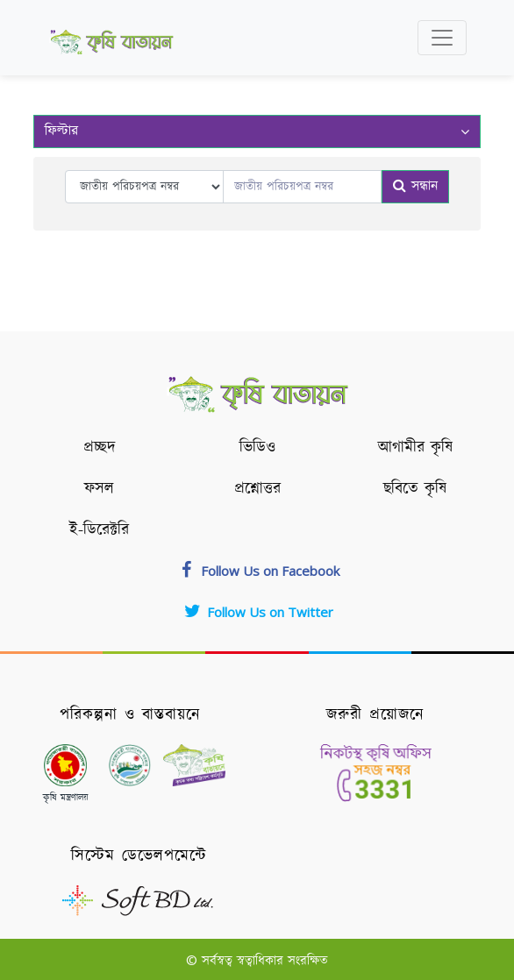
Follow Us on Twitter (257, 612)
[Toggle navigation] (442, 37)
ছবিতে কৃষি (414, 489)
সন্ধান (415, 186)
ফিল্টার (257, 131)
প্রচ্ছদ (99, 448)
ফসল (99, 489)
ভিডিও (257, 448)
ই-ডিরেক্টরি (99, 530)
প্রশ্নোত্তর (257, 489)
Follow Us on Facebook (257, 570)
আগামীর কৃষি (415, 448)
